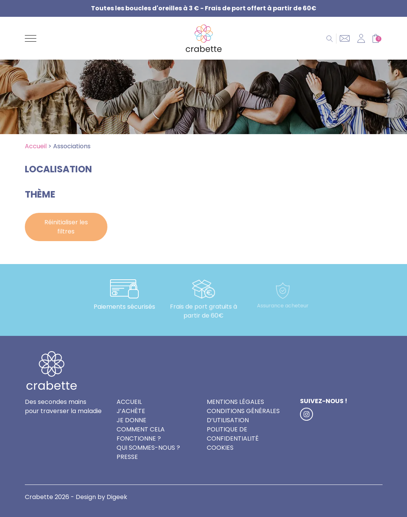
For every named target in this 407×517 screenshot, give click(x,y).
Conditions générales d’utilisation (243, 416)
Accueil (36, 146)
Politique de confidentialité (233, 434)
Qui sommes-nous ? (148, 447)
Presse (127, 456)
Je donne (131, 420)
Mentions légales (235, 401)
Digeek (117, 497)
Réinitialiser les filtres (66, 227)
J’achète (131, 411)
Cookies (220, 447)
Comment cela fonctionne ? (141, 434)
